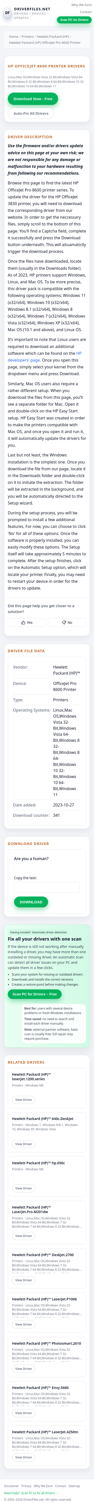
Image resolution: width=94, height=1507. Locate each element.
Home (13, 36)
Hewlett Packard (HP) (53, 36)
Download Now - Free (33, 98)
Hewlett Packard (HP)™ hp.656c (38, 1163)
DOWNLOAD (31, 902)
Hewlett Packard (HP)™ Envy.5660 (40, 1387)
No (67, 623)
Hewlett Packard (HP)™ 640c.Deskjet (42, 1118)
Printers (28, 36)
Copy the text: (25, 877)
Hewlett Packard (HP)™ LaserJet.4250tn (45, 1431)
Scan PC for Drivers (74, 20)
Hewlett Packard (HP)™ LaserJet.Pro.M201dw (31, 1209)
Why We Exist (81, 5)
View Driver (23, 1100)
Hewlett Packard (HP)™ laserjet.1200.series (31, 1076)
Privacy (26, 1486)
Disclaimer (11, 1486)
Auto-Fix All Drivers (31, 113)
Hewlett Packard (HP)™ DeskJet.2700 (43, 1254)
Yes (27, 623)
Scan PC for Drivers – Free (35, 994)
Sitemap (74, 1486)
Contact (86, 12)
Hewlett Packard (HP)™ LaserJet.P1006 (44, 1299)
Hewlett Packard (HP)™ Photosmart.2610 (46, 1343)
